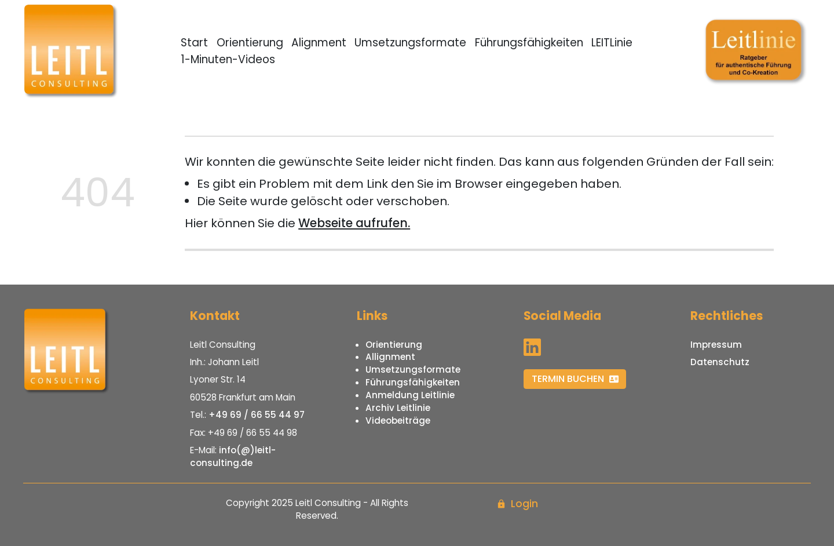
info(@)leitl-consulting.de (233, 456)
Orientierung (250, 42)
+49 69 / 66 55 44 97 (257, 415)
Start (194, 42)
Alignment (318, 42)
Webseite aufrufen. (354, 223)
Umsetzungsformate (410, 42)
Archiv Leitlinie (397, 408)
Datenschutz (719, 362)
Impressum (716, 344)
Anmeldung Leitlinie (410, 395)
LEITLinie (611, 42)
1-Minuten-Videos (228, 59)
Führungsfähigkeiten (529, 42)
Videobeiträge (397, 420)
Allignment (390, 357)
